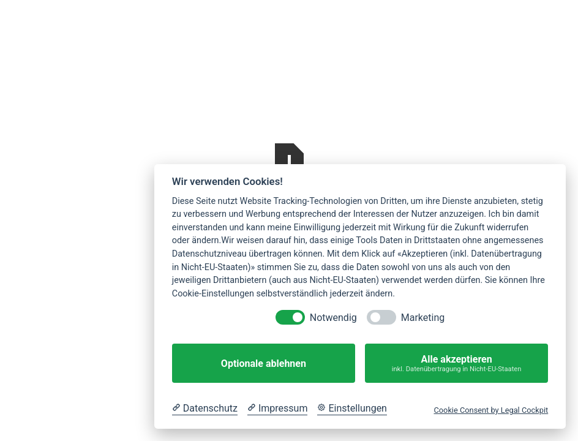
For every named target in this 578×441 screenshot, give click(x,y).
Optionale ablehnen (263, 363)
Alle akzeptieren (456, 363)
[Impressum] (277, 408)
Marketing (423, 317)
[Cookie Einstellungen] (352, 408)
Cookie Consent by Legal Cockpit (491, 410)
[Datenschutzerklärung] (205, 408)
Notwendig (333, 317)
